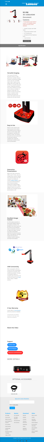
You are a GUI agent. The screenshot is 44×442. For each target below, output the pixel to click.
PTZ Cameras (7, 424)
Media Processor (8, 419)
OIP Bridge (7, 415)
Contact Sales (24, 3)
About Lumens (34, 415)
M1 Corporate (16, 415)
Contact (33, 417)
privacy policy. (15, 404)
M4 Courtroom (16, 422)
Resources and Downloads (15, 352)
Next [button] (20, 21)
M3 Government (17, 420)
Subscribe (12, 407)
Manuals (24, 415)
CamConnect (7, 417)
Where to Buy (30, 3)
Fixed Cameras (8, 426)
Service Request (12, 348)
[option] (14, 14)
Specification (22, 45)
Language (36, 3)
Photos (24, 426)
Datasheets (25, 424)
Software (24, 417)
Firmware (24, 419)
